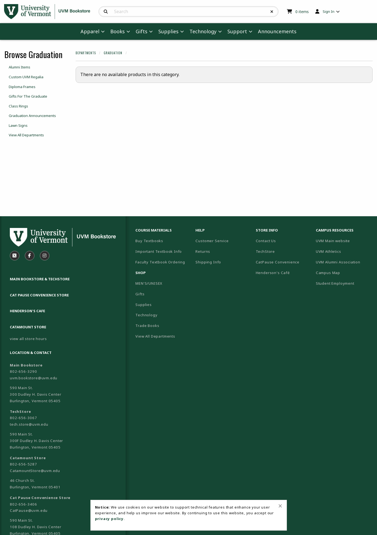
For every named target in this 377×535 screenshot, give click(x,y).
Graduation (113, 53)
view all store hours (28, 338)
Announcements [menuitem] (277, 31)
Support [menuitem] (237, 31)
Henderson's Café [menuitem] (273, 272)
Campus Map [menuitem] (328, 272)
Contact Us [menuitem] (266, 240)
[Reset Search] (272, 11)
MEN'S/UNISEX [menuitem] (148, 283)
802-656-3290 (23, 371)
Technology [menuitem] (202, 31)
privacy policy (109, 518)
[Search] (105, 11)
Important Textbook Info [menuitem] (158, 251)
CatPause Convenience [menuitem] (278, 262)
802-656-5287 (23, 464)
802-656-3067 (23, 417)
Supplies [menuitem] (168, 31)
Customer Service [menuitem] (211, 240)
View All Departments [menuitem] (155, 336)
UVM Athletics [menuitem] (328, 251)
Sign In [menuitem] (328, 11)
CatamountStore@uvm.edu (35, 470)
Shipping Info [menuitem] (208, 262)
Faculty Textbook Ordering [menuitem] (160, 262)
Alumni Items (19, 67)
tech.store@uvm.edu (29, 424)
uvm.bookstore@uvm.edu (33, 377)
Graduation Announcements (32, 115)
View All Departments (26, 135)
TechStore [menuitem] (265, 251)
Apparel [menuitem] (90, 31)
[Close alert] (280, 505)
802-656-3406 (23, 504)
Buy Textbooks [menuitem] (149, 240)
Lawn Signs (18, 125)
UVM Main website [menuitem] (333, 240)
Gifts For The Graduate (28, 96)
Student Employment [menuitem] (335, 283)
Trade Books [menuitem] (147, 325)
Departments (86, 53)
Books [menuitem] (117, 31)
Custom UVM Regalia (26, 76)
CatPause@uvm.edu (29, 510)
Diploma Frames (22, 86)
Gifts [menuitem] (141, 31)
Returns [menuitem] (202, 251)
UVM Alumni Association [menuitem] (338, 262)
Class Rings (18, 106)
